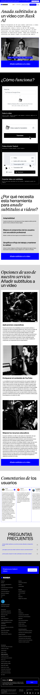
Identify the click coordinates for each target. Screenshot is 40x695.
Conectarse (18, 4)
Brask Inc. (5, 690)
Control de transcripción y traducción (6, 585)
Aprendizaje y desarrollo (6, 611)
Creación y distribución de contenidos (6, 623)
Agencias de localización (6, 612)
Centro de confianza (5, 606)
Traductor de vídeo (5, 648)
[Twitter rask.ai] (24, 693)
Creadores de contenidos (23, 614)
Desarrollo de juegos (5, 630)
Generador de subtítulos (6, 669)
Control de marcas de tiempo (7, 587)
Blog (19, 594)
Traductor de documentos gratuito (25, 630)
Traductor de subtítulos (5, 670)
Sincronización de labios (6, 672)
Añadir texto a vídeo (5, 667)
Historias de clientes (22, 582)
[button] (14, 5)
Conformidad (21, 586)
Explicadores (3, 625)
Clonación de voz (4, 589)
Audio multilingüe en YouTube (7, 620)
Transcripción (3, 650)
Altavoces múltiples (5, 593)
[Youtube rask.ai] (38, 693)
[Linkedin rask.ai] (27, 693)
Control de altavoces (5, 591)
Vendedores (20, 612)
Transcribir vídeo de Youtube (6, 646)
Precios (2, 582)
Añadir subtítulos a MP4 (6, 663)
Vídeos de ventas (4, 632)
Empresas (20, 596)
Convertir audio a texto (5, 661)
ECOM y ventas (21, 624)
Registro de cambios (22, 598)
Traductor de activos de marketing (25, 640)
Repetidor (3, 595)
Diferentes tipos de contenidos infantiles (7, 628)
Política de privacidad (21, 690)
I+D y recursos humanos (23, 620)
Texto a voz (3, 659)
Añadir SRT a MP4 (4, 665)
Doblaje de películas (22, 625)
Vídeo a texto (3, 652)
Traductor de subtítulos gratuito (24, 636)
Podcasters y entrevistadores (24, 616)
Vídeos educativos (4, 618)
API (1, 596)
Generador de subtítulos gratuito (25, 632)
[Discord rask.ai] (30, 693)
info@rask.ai (36, 689)
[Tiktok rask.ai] (35, 693)
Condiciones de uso (29, 690)
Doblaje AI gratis (21, 634)
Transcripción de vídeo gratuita (24, 638)
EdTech (19, 611)
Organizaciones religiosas (6, 634)
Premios (20, 584)
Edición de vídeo (4, 614)
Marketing (3, 616)
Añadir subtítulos (4, 654)
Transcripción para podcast (6, 657)
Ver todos (3, 674)
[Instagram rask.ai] (33, 693)
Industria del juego (22, 622)
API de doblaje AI (21, 591)
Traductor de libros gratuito (23, 641)
